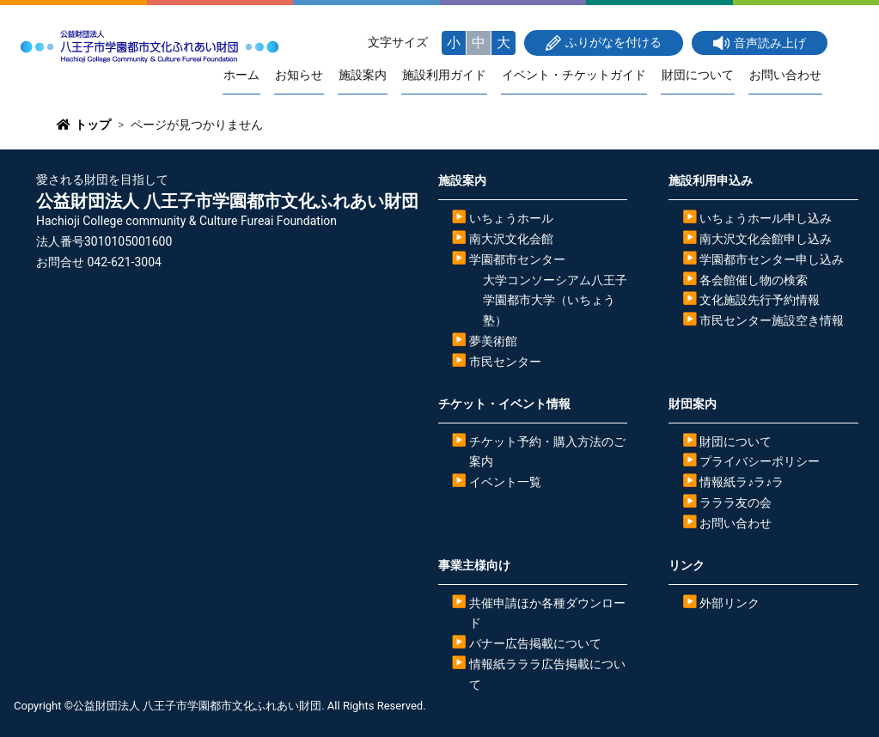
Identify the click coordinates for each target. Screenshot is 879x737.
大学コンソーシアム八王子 (555, 280)
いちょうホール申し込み (765, 219)
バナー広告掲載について (535, 644)
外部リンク (729, 603)
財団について (700, 75)
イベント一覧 (505, 483)
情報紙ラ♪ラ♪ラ (741, 483)
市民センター (505, 361)
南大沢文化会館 (511, 240)
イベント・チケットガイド (578, 75)
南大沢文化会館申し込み (765, 240)
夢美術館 (493, 342)
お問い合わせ (786, 75)
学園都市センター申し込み (771, 259)
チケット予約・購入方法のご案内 (547, 452)
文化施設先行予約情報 (759, 301)
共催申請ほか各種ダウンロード (547, 613)
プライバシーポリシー (759, 462)
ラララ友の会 (735, 503)
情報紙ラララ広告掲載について (547, 675)
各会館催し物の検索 (753, 280)
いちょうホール (511, 219)
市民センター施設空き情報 (771, 321)
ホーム (253, 75)
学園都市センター (517, 259)
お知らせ (308, 75)
